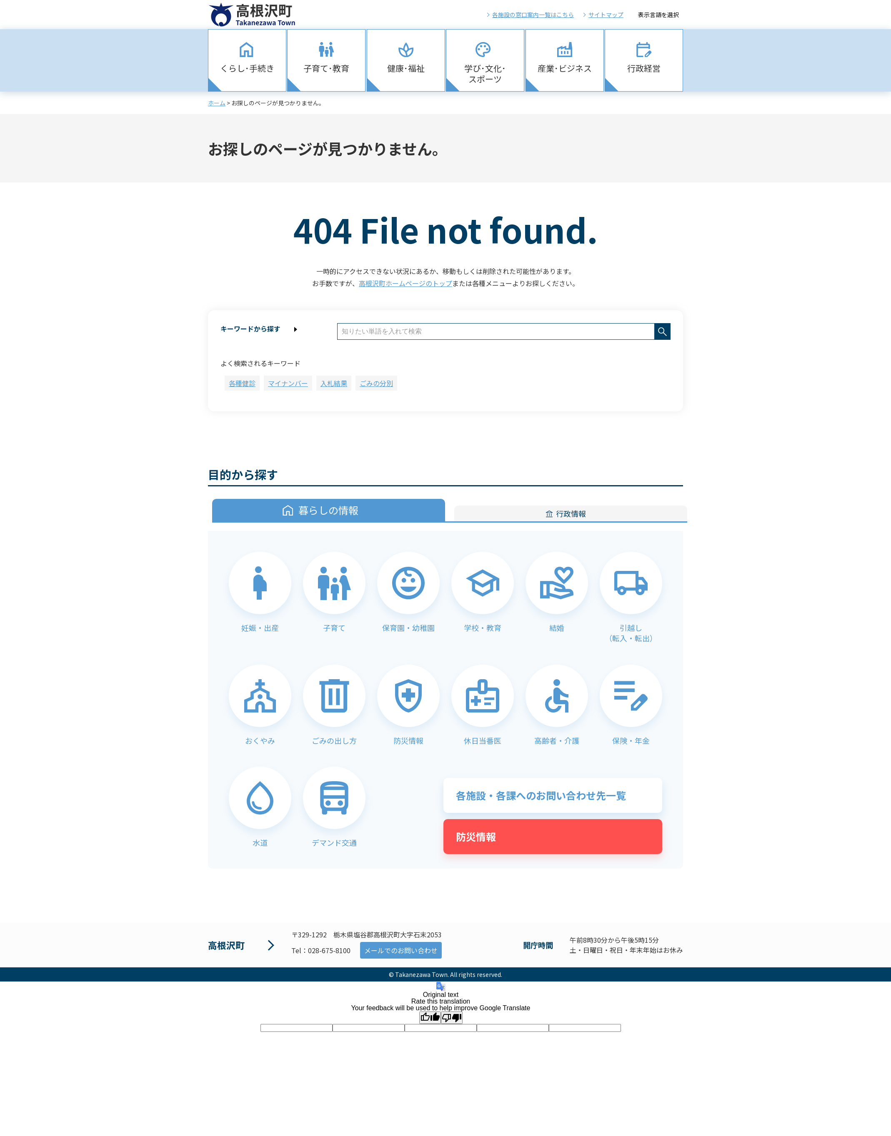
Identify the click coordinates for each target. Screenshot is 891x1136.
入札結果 (333, 383)
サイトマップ (605, 14)
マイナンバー (288, 383)
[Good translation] (430, 1017)
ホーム (216, 103)
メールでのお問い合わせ (401, 950)
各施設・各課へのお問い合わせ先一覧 (541, 795)
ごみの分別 (376, 383)
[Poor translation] (452, 1017)
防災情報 (476, 836)
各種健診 (242, 383)
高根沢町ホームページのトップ (405, 283)
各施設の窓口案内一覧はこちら (533, 14)
